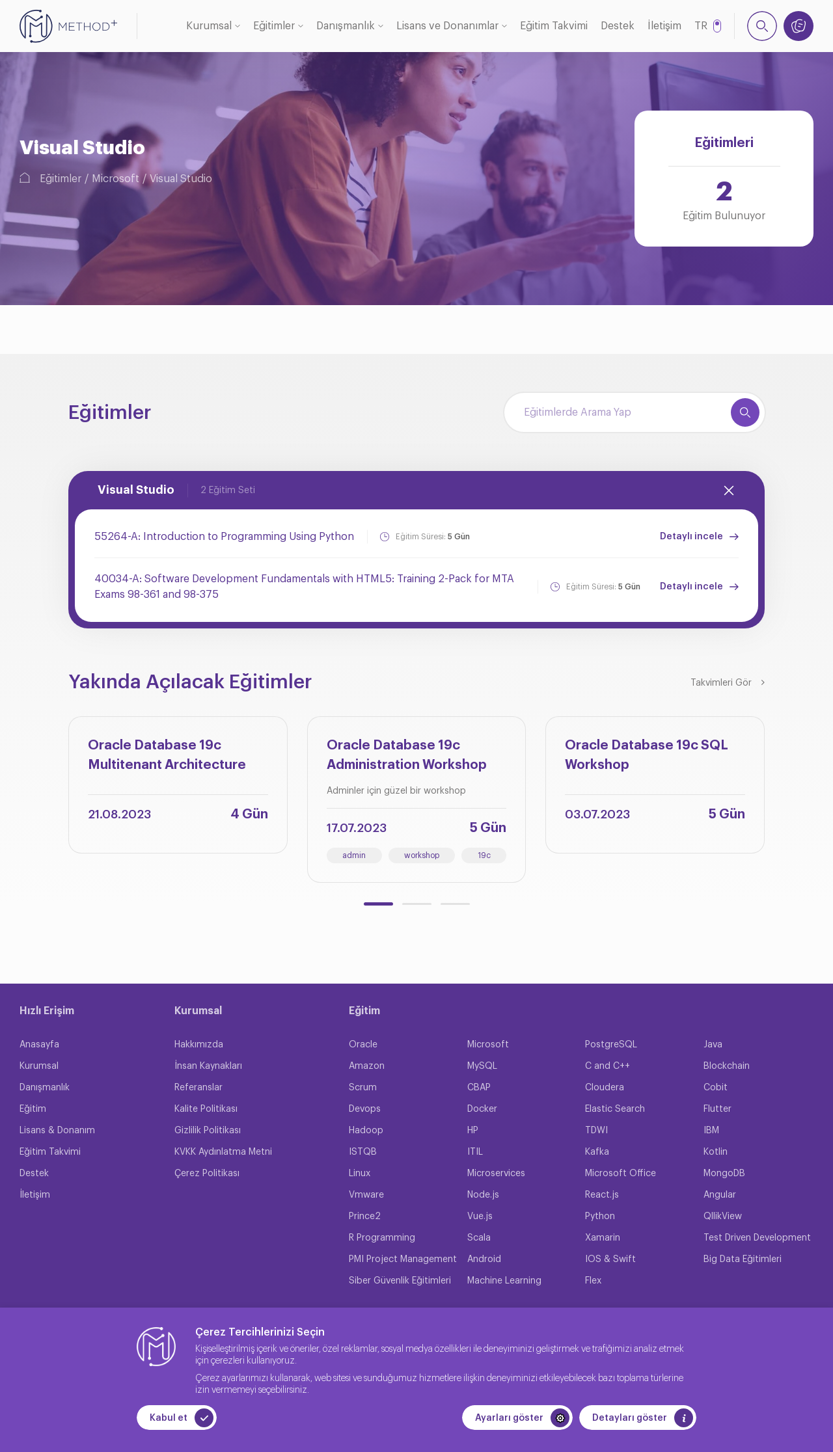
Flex (593, 1280)
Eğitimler (274, 26)
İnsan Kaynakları (208, 1066)
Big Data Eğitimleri (742, 1259)
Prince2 (365, 1216)
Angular (719, 1195)
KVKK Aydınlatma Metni (223, 1152)
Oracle (363, 1044)
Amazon (367, 1066)
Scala (479, 1238)
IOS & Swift (610, 1259)
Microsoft (115, 179)
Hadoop (366, 1130)
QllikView (722, 1216)
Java (712, 1044)
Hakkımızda (198, 1044)
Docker (482, 1109)
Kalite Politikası (206, 1109)
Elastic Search (615, 1109)
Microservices (496, 1173)
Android (484, 1259)
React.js (602, 1195)
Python (600, 1216)
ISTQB (363, 1152)
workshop (421, 855)
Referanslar (198, 1087)
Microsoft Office (620, 1173)
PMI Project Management (403, 1259)
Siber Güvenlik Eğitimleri (400, 1280)
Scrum (363, 1087)
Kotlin (715, 1152)
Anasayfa (39, 1044)
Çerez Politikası (206, 1173)
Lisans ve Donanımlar (447, 26)
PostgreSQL (611, 1044)
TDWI (596, 1130)
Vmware (366, 1195)
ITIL (475, 1152)
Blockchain (726, 1066)
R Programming (382, 1238)
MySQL (482, 1066)
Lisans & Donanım (57, 1130)
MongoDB (724, 1173)
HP (472, 1130)
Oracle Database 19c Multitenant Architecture (167, 755)
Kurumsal (209, 26)
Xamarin (602, 1238)
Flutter (717, 1109)
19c (484, 855)
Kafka (597, 1152)
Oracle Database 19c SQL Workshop (646, 755)
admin (354, 855)
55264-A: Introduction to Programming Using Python (224, 536)
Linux (359, 1173)
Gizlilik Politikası (207, 1130)
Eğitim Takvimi (554, 26)
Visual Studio (181, 179)
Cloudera (604, 1087)
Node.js (483, 1195)
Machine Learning (504, 1280)
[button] (378, 904)
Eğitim (33, 1109)
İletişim (664, 26)
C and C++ (607, 1066)
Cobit (715, 1087)
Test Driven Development (757, 1238)
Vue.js (480, 1216)
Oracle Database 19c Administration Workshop (407, 755)
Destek (618, 26)
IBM (711, 1130)
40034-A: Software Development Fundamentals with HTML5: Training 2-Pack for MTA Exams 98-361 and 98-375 (304, 587)
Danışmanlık (345, 26)
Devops (365, 1109)
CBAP (479, 1087)
